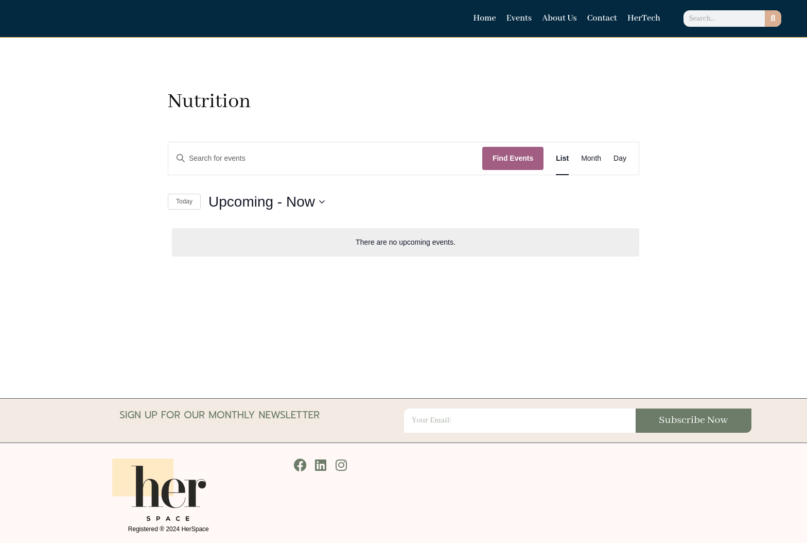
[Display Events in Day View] (619, 158)
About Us (559, 18)
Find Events (513, 158)
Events (519, 18)
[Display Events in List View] (562, 158)
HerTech (643, 18)
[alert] (405, 242)
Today (184, 201)
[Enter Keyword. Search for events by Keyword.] (325, 158)
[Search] (773, 18)
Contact (602, 18)
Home (484, 18)
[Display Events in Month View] (591, 158)
